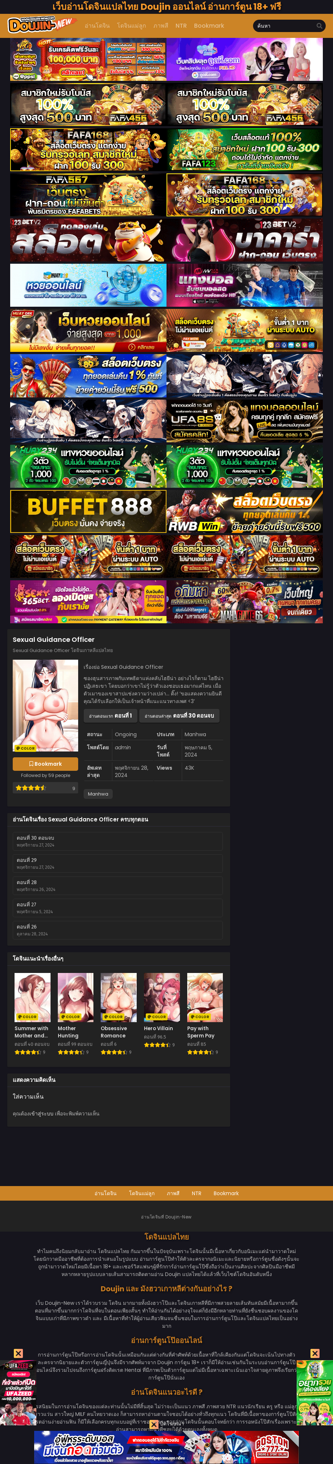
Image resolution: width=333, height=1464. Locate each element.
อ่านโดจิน (106, 1193)
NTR (196, 1193)
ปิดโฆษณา (166, 1424)
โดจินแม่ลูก (142, 1193)
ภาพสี (173, 1193)
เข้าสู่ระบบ (41, 1113)
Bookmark (226, 1193)
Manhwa (98, 793)
